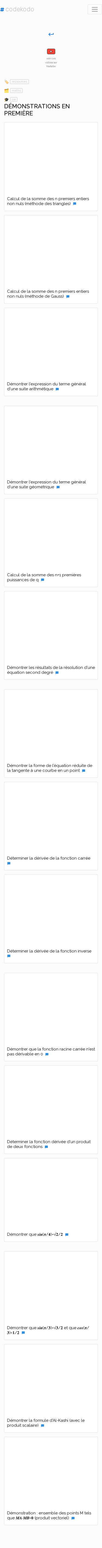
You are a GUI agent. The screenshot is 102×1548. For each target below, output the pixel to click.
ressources (19, 81)
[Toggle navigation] (95, 9)
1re (14, 99)
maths (16, 90)
